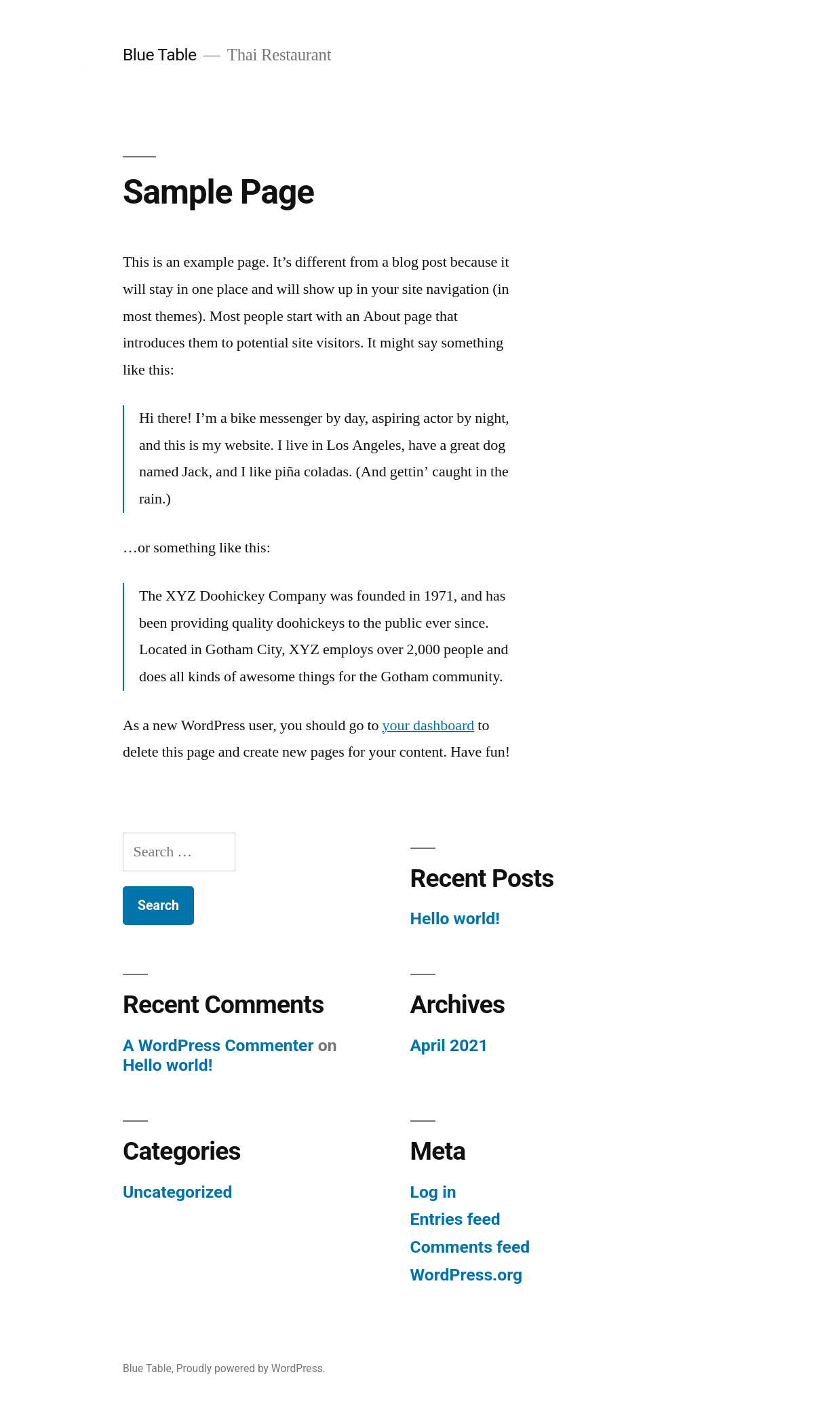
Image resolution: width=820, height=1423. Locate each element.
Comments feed (470, 1247)
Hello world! (455, 918)
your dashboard (429, 725)
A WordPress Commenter (218, 1045)
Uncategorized (178, 1192)
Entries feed (455, 1219)
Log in (433, 1192)
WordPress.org (466, 1275)
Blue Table (160, 54)
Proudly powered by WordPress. (251, 1368)
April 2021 (449, 1045)
